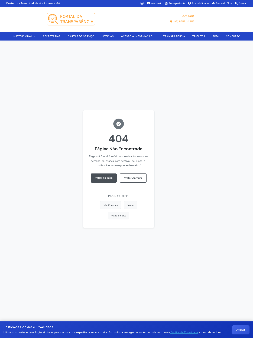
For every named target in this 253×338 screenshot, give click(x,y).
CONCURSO (233, 36)
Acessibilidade (198, 3)
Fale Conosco (110, 205)
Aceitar (240, 330)
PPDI (215, 36)
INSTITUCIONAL (23, 36)
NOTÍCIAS (108, 36)
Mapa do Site (222, 3)
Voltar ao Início (104, 178)
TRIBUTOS (198, 36)
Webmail (154, 3)
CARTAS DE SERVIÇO (81, 36)
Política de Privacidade (184, 332)
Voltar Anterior (133, 178)
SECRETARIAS (52, 36)
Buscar (241, 3)
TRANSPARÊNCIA (174, 36)
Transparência (175, 3)
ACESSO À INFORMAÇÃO (137, 36)
